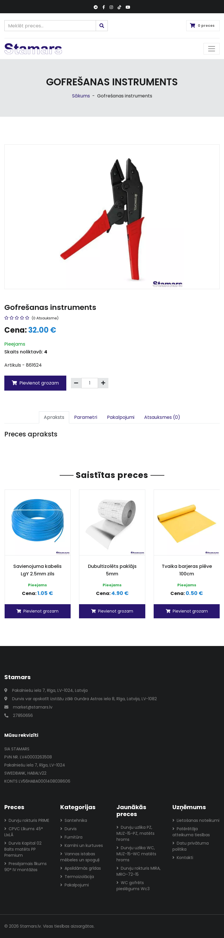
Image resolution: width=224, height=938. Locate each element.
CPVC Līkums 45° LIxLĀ (23, 832)
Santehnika (73, 820)
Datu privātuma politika (190, 846)
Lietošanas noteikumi (195, 820)
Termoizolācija (77, 876)
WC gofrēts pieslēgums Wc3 (133, 886)
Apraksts (54, 417)
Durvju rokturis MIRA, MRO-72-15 (138, 871)
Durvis (68, 829)
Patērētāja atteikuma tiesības (191, 832)
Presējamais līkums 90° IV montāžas (25, 867)
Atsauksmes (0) (162, 417)
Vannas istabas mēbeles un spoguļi (79, 857)
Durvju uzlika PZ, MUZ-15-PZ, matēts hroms (135, 833)
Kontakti (182, 857)
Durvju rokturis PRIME (26, 820)
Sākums (81, 96)
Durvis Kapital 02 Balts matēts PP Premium (23, 849)
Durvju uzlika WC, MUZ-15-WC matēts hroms (136, 854)
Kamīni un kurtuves (81, 845)
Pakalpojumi (120, 417)
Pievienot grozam (35, 383)
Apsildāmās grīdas (80, 868)
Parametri (85, 417)
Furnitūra (71, 837)
